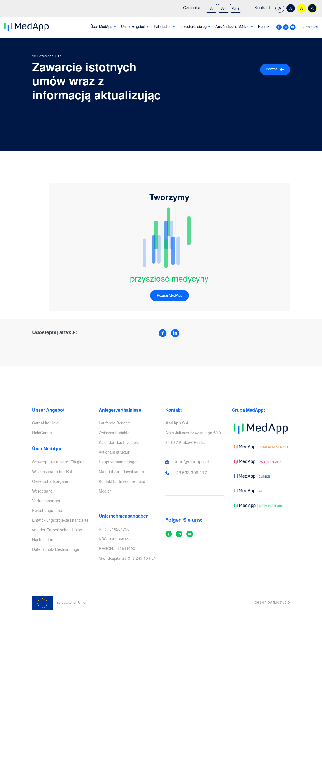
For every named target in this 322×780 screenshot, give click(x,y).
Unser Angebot (133, 27)
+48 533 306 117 (190, 473)
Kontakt (264, 27)
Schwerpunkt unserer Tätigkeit (58, 462)
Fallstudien (162, 27)
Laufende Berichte (115, 424)
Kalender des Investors (119, 443)
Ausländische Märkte (232, 27)
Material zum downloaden (121, 472)
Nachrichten (42, 540)
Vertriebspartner (46, 501)
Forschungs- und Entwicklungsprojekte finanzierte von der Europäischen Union (60, 520)
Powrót (275, 69)
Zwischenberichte (114, 433)
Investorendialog (193, 27)
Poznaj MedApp (169, 296)
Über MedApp (101, 27)
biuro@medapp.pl (191, 462)
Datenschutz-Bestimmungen (57, 550)
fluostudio (281, 603)
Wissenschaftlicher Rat (52, 472)
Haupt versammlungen (119, 462)
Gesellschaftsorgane (50, 482)
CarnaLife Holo (45, 424)
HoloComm (42, 433)
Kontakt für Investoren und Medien (122, 487)
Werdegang (42, 492)
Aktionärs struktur (114, 453)
